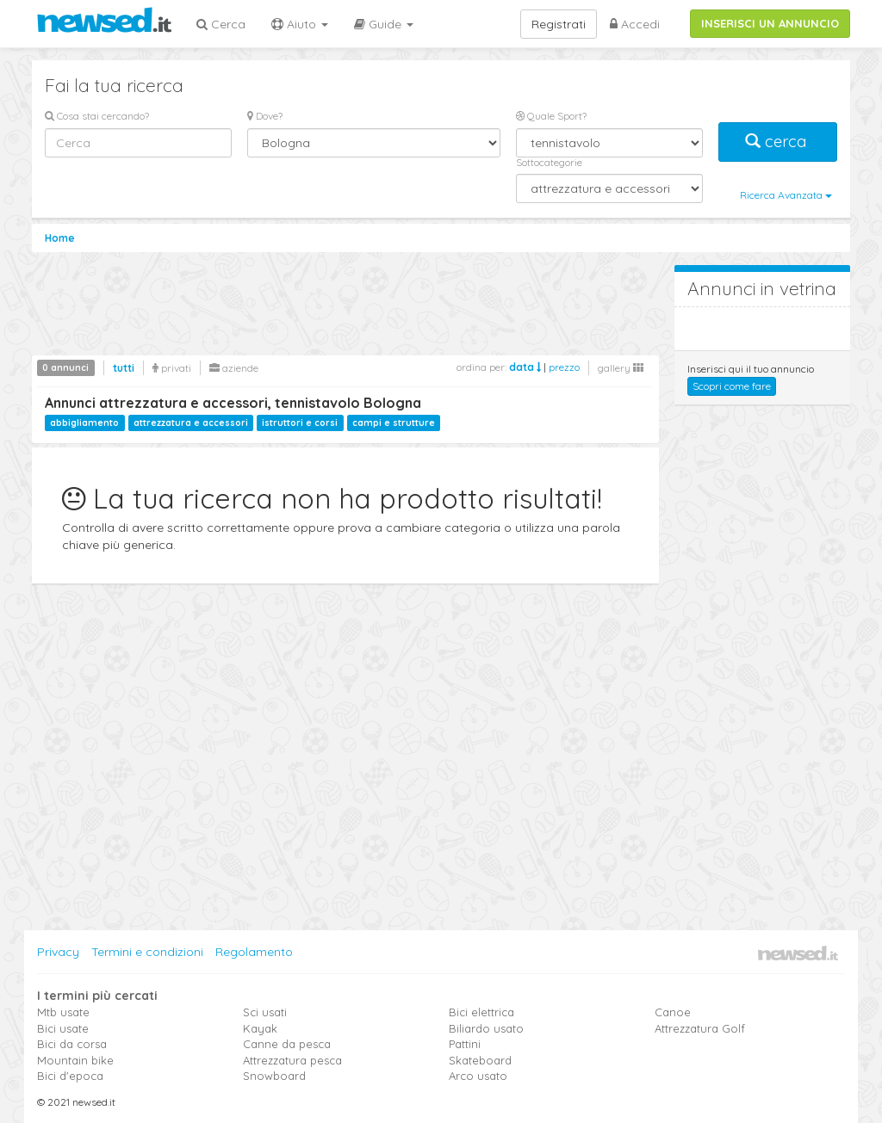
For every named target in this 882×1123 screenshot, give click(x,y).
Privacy (58, 951)
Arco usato (478, 1076)
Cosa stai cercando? (97, 115)
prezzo (564, 367)
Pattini (465, 1044)
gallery (620, 367)
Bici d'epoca (70, 1076)
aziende (233, 367)
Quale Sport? (551, 115)
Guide (383, 24)
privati (171, 367)
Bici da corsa (72, 1044)
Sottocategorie (549, 162)
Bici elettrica (481, 1012)
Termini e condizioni (147, 951)
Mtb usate (63, 1012)
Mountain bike (75, 1060)
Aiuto (299, 24)
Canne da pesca (287, 1044)
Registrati (558, 24)
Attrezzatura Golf (700, 1028)
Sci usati (265, 1012)
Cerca (220, 24)
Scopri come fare (732, 385)
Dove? (265, 115)
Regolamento (254, 951)
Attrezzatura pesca (292, 1060)
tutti (123, 367)
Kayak (260, 1028)
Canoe (673, 1012)
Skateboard (480, 1060)
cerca (778, 141)
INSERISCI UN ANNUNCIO (770, 23)
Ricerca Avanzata (786, 194)
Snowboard (274, 1076)
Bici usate (63, 1028)
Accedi (635, 24)
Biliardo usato (486, 1028)
